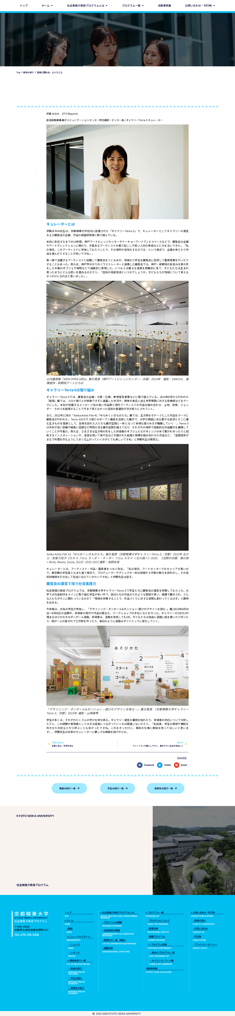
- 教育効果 (153, 928)
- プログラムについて (159, 920)
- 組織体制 (107, 948)
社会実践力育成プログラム (30, 921)
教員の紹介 (28, 72)
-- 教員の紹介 (75, 968)
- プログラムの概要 (112, 922)
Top (18, 72)
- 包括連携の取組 (111, 930)
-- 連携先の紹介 (76, 988)
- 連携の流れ (199, 920)
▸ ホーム (69, 920)
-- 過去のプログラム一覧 (162, 952)
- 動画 (69, 928)
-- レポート (74, 952)
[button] (146, 765)
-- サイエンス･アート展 (161, 960)
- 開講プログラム (156, 936)
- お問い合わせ (200, 928)
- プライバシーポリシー (205, 944)
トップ (68, 912)
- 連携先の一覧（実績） (114, 940)
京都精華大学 (32, 913)
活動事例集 (151, 968)
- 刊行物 (197, 936)
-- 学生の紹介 (75, 978)
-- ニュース (74, 944)
